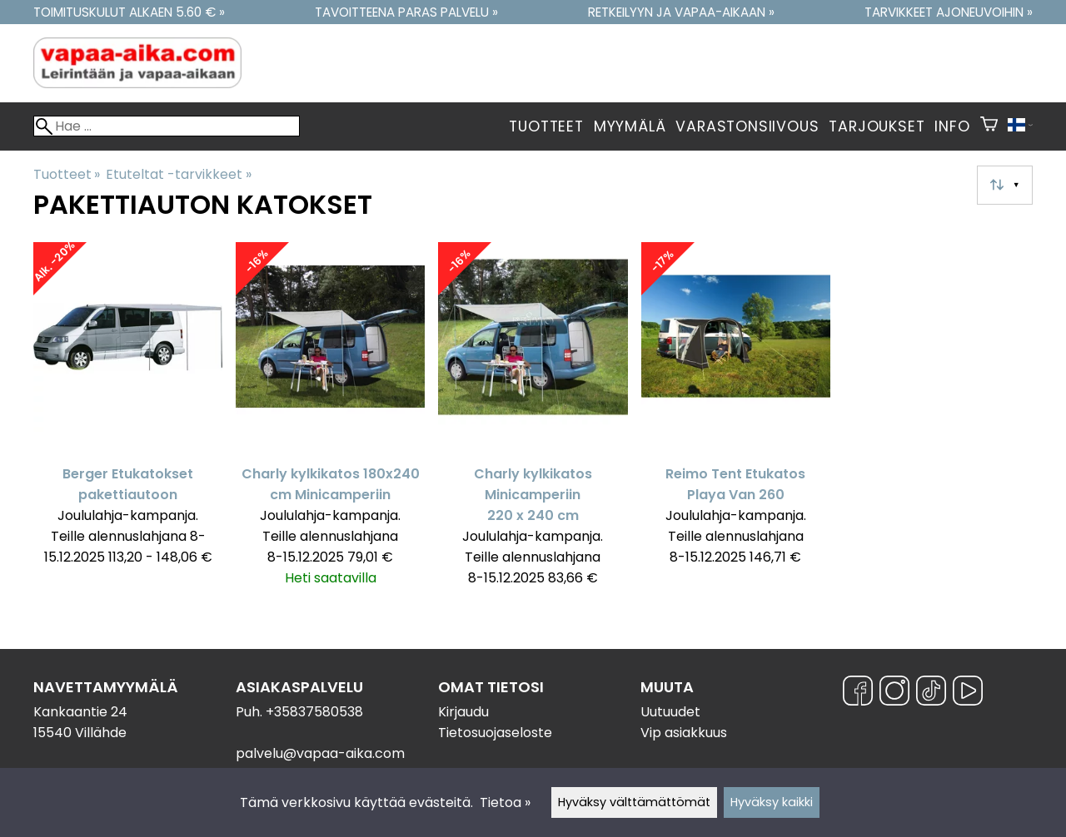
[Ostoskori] (989, 126)
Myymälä (630, 126)
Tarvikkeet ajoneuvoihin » (948, 12)
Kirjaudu (463, 711)
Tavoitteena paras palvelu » (406, 12)
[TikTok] (931, 693)
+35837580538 (314, 711)
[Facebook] (858, 693)
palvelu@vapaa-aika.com (320, 753)
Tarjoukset (876, 126)
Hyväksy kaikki (771, 802)
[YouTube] (968, 693)
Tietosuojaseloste (495, 732)
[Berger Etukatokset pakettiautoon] (127, 422)
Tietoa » (505, 802)
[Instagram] (894, 693)
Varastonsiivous (747, 126)
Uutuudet (670, 711)
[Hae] (166, 126)
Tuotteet (546, 126)
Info (951, 126)
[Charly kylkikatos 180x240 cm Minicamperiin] (330, 422)
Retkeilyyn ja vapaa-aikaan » (681, 12)
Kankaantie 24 (80, 711)
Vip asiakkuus (683, 732)
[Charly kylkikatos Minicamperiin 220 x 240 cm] (532, 422)
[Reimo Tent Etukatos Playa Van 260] (735, 422)
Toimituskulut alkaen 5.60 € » (129, 12)
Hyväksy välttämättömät (634, 802)
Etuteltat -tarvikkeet (178, 174)
